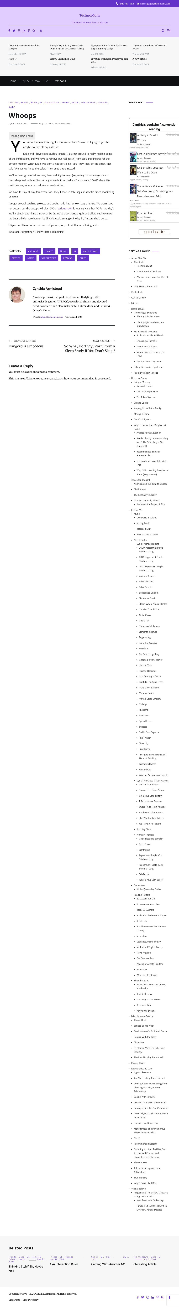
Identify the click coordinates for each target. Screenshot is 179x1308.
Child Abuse (140, 489)
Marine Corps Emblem (150, 698)
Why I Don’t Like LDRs (145, 1183)
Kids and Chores (144, 386)
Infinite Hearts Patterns (150, 801)
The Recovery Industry (145, 494)
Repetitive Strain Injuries (146, 372)
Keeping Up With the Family (148, 408)
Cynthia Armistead (18, 123)
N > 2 (137, 1138)
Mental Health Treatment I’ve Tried (150, 354)
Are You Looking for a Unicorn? (149, 1078)
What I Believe (138, 1188)
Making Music (143, 523)
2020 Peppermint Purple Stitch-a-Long (151, 549)
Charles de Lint (144, 177)
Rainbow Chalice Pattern (151, 812)
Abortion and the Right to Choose (150, 483)
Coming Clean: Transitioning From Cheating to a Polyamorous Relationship (150, 1087)
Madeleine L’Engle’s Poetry (149, 947)
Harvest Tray (145, 665)
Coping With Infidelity (144, 1096)
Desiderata (141, 921)
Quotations (139, 885)
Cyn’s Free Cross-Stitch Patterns (152, 780)
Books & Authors (145, 909)
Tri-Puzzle (144, 874)
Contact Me (137, 292)
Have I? (13, 58)
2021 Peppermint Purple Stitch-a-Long (151, 559)
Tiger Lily (143, 743)
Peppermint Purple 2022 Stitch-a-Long (151, 866)
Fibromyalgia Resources (148, 316)
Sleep (12, 107)
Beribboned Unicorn (149, 592)
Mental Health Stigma (146, 346)
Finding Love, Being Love (146, 1123)
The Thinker (145, 737)
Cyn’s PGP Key (138, 297)
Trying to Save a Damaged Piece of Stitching (152, 756)
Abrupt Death (140, 1020)
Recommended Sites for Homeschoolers (148, 453)
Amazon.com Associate (148, 904)
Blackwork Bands (147, 598)
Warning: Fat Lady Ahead (146, 500)
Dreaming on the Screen (148, 999)
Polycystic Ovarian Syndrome (148, 367)
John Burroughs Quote (150, 676)
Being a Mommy (142, 382)
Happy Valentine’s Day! (62, 58)
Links (21, 1257)
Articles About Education (148, 432)
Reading (103, 102)
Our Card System (142, 419)
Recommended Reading (145, 1143)
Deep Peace (145, 844)
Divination (139, 1042)
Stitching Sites (143, 829)
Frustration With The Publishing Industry (149, 1050)
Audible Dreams (144, 994)
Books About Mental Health (149, 335)
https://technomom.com (51, 317)
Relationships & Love (141, 1068)
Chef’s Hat (144, 620)
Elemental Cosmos (148, 631)
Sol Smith (135, 200)
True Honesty (140, 1177)
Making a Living (144, 265)
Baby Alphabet (146, 581)
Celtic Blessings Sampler (151, 838)
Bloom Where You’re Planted (153, 603)
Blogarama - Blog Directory (24, 1299)
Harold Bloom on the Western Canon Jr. (151, 928)
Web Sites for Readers (147, 975)
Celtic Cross (145, 615)
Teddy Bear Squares (149, 732)
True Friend (144, 749)
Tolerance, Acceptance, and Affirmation (147, 1170)
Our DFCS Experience (147, 391)
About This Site (138, 258)
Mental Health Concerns (145, 331)
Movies (65, 102)
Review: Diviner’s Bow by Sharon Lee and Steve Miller (109, 47)
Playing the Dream (145, 1010)
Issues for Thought (140, 479)
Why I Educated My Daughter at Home (150, 427)
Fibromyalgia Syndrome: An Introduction (150, 324)
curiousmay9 (64, 208)
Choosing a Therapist (146, 340)
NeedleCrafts (140, 540)
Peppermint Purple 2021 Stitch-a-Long (151, 857)
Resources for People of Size (150, 504)
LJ (41, 102)
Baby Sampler (145, 587)
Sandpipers (144, 715)
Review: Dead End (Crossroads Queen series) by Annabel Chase (67, 47)
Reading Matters (142, 894)
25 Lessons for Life (145, 898)
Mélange (143, 704)
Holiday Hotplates (147, 671)
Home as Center (139, 378)
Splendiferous (145, 721)
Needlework (88, 102)
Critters (13, 102)
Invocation (141, 936)
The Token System (145, 397)
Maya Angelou (143, 952)
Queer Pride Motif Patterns (152, 806)
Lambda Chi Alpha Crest (151, 682)
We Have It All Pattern (150, 823)
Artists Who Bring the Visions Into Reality (151, 986)
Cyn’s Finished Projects (147, 543)
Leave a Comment (62, 123)
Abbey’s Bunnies (147, 576)
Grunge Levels (141, 402)
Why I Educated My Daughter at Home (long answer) (152, 472)
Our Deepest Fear (145, 958)
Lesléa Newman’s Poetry (148, 941)
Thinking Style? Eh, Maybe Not (26, 1269)
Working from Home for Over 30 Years (152, 279)
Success (143, 726)
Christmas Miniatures (149, 626)
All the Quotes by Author (148, 889)
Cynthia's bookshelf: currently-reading (154, 127)
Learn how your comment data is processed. (83, 378)
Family (24, 102)
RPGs (108, 1257)
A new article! (140, 58)
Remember (141, 969)
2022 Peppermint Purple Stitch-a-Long (151, 568)
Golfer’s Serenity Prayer (150, 659)
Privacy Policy (138, 1063)
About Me (139, 262)
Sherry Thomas (144, 144)
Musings (69, 1257)
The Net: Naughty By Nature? (148, 1057)
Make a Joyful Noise (149, 687)
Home (34, 102)
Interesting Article (144, 1264)
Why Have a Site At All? (146, 286)
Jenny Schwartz (145, 158)
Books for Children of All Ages (151, 915)
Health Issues (137, 308)
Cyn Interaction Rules (64, 1264)
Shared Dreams (141, 980)
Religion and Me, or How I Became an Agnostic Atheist (151, 1194)
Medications (52, 102)
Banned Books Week (144, 1025)
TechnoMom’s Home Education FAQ (151, 463)
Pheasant (143, 709)
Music (75, 102)
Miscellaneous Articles (142, 1016)
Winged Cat (145, 769)
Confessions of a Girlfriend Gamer (150, 1031)
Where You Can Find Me (148, 271)
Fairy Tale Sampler (148, 643)
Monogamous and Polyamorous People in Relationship (149, 1130)
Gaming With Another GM (108, 1264)
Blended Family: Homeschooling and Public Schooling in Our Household (152, 442)
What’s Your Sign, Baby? (151, 879)
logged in (30, 371)
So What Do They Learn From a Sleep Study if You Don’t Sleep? (88, 346)
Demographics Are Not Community (151, 1108)
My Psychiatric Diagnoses (149, 361)
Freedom (143, 648)
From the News (140, 1257)
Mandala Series (146, 693)
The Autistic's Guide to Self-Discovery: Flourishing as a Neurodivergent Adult (155, 191)
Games (94, 1257)
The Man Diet (140, 1162)
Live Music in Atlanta (146, 517)
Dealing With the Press (145, 1037)
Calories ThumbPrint (149, 609)
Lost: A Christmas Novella (151, 154)
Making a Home (141, 414)
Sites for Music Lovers (147, 534)
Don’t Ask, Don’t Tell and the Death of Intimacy (151, 1115)
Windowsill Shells (147, 764)
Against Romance (142, 1072)
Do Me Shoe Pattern (149, 784)
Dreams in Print (144, 1005)
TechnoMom (89, 15)
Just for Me (136, 510)
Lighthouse (144, 849)
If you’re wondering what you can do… (109, 60)
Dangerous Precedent (35, 343)
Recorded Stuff (143, 528)
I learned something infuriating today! (149, 47)
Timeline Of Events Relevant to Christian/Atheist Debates (151, 1207)
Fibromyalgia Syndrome (145, 312)
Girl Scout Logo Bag (149, 654)
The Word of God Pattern (151, 818)
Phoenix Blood (145, 213)
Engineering (145, 637)
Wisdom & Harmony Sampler (154, 775)
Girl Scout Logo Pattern (150, 795)
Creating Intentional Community (150, 1102)
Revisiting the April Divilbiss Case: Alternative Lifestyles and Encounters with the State (150, 1153)
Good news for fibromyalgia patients (24, 47)
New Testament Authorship (150, 1200)
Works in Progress (145, 834)
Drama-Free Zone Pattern (152, 790)
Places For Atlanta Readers (149, 963)
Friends (134, 303)
